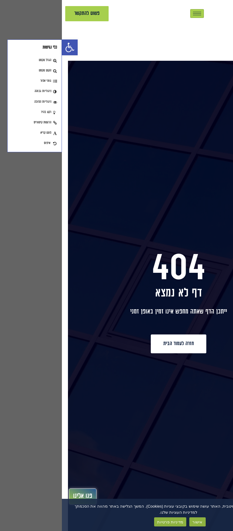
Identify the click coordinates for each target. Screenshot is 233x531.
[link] (8, 47)
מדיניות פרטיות (108, 522)
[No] (223, 514)
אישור (135, 522)
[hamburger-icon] (135, 13)
